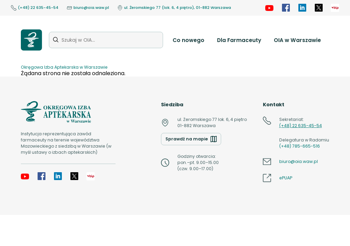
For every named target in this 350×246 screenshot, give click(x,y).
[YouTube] (269, 8)
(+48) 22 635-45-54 (34, 8)
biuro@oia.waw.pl (88, 8)
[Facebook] (286, 8)
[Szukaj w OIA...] (106, 40)
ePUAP (285, 178)
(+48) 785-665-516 (299, 146)
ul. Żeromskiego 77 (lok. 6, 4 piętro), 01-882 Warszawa (174, 8)
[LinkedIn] (302, 8)
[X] (318, 8)
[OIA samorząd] (335, 8)
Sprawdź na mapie (191, 139)
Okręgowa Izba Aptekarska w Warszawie (64, 67)
